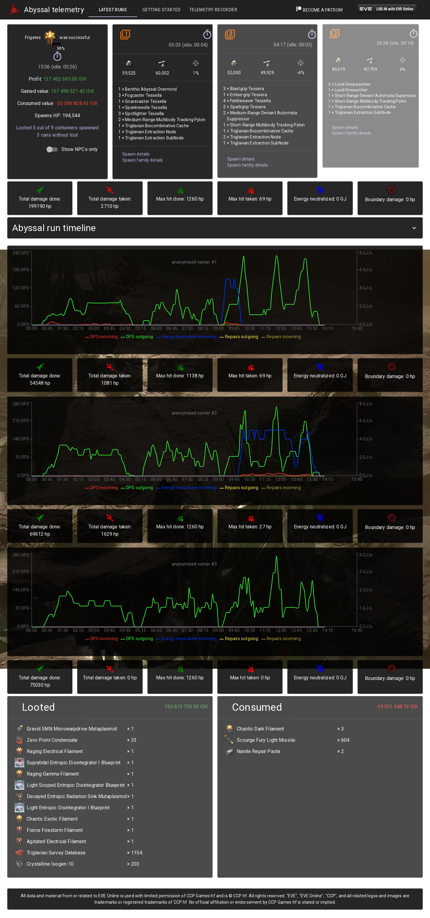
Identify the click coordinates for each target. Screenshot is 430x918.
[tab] (112, 9)
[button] (215, 227)
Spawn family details (142, 158)
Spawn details (135, 152)
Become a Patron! (319, 10)
